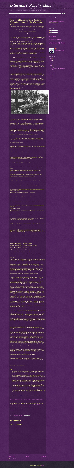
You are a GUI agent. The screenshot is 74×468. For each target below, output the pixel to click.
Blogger (42, 465)
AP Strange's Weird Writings (30, 5)
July (52, 67)
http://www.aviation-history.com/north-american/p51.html (21, 406)
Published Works (52, 41)
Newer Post (11, 456)
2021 (51, 65)
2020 (51, 74)
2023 (51, 62)
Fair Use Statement (52, 36)
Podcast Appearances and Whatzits (55, 39)
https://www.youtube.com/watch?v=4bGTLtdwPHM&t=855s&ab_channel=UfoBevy (26, 399)
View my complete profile (59, 50)
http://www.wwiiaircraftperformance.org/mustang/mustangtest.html (26, 404)
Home (27, 456)
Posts (50, 30)
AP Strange (58, 48)
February (52, 71)
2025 (51, 58)
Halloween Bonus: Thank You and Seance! (56, 21)
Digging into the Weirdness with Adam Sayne (57, 24)
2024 (51, 60)
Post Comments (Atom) (17, 458)
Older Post (43, 456)
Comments (51, 32)
